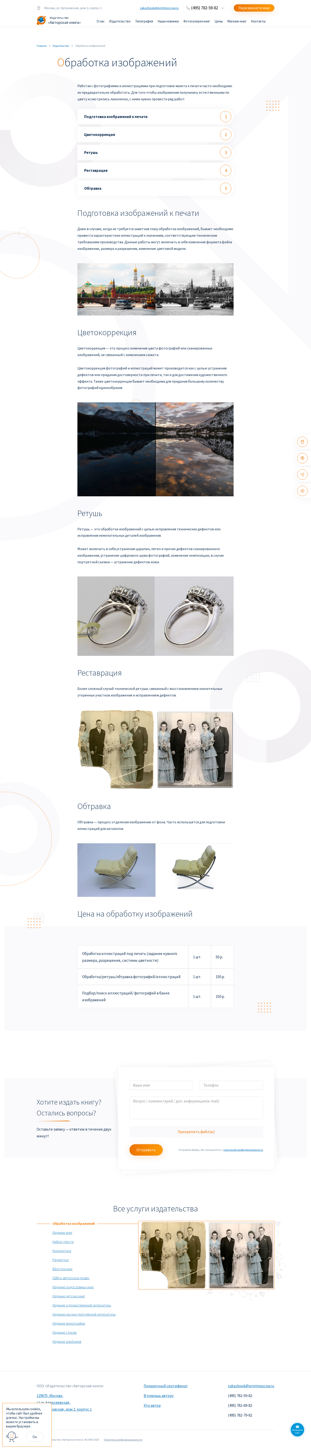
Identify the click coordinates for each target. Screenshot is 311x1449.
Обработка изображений (74, 1223)
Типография (144, 21)
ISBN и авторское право (71, 1278)
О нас (101, 21)
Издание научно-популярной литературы (84, 1314)
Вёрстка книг (63, 1269)
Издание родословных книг (73, 1287)
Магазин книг (236, 21)
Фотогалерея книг (196, 21)
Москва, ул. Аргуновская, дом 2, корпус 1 (69, 8)
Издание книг (62, 1232)
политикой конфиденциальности (243, 1149)
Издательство (120, 21)
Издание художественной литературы (82, 1305)
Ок (35, 1436)
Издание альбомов (67, 1341)
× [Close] (50, 1404)
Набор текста (63, 1241)
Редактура (61, 1259)
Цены (219, 21)
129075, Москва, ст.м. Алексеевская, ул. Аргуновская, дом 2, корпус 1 (64, 1402)
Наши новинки (168, 21)
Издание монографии (69, 1323)
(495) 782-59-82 (204, 7)
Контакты (258, 21)
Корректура (62, 1250)
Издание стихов (65, 1332)
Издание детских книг (69, 1296)
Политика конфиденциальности (123, 1439)
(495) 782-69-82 (240, 1405)
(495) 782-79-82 (240, 1415)
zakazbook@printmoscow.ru (159, 8)
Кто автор (152, 1405)
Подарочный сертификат (166, 1385)
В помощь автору (159, 1395)
